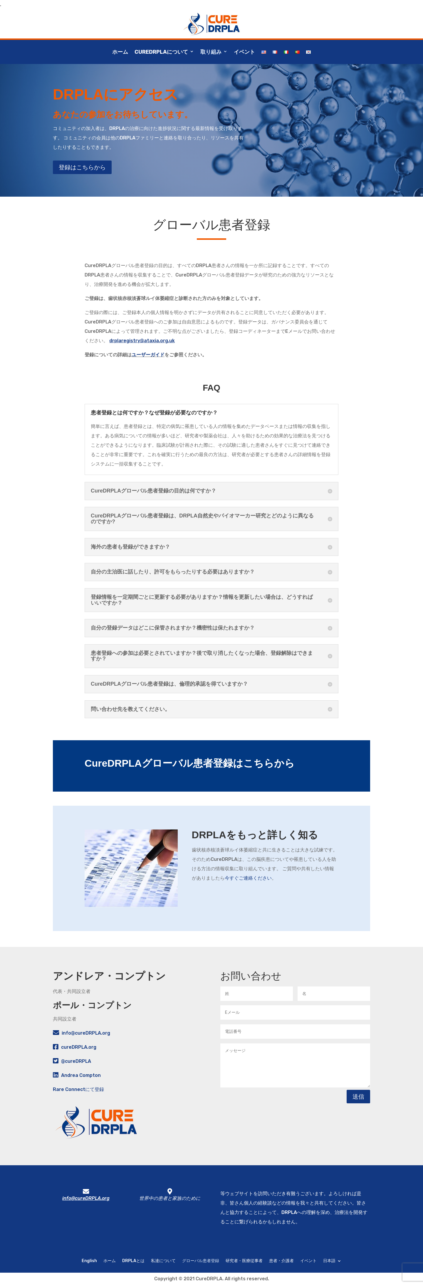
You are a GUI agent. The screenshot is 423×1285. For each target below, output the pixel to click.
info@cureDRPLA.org (86, 1033)
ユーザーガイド (148, 354)
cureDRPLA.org (78, 1047)
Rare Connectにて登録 (78, 1089)
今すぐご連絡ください (248, 878)
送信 (358, 1096)
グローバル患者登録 (200, 1260)
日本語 (329, 1260)
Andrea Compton (81, 1075)
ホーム (120, 52)
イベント (244, 52)
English (89, 1260)
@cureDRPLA (76, 1061)
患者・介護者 (281, 1260)
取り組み (210, 52)
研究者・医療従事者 (244, 1260)
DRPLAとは (133, 1260)
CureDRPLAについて (161, 52)
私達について (163, 1260)
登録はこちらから (82, 167)
